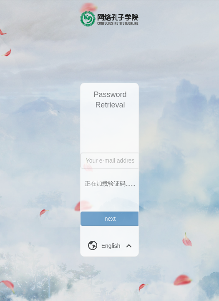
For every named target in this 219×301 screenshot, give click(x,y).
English (111, 245)
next (110, 218)
